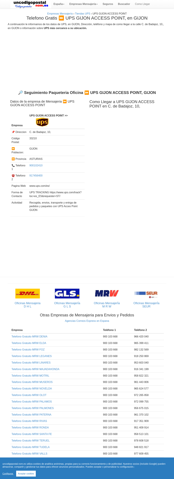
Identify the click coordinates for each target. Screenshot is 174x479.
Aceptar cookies (26, 473)
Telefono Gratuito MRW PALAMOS (32, 401)
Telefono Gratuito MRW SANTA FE (32, 434)
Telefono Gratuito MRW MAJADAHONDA (35, 369)
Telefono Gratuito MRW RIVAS (29, 421)
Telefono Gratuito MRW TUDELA (31, 447)
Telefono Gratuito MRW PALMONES (33, 408)
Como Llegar (142, 4)
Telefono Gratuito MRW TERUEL (31, 440)
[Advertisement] (87, 59)
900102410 (35, 165)
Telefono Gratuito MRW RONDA (30, 427)
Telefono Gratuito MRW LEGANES (32, 356)
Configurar (8, 473)
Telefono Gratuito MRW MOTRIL (30, 375)
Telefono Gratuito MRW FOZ (28, 349)
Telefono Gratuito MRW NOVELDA (32, 388)
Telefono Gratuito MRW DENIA (29, 336)
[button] (59, 4)
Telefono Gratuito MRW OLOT (29, 395)
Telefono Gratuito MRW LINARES (31, 362)
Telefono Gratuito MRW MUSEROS (32, 382)
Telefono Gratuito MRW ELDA (29, 343)
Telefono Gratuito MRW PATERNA (31, 414)
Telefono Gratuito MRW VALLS (29, 453)
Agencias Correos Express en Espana (87, 320)
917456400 (35, 175)
